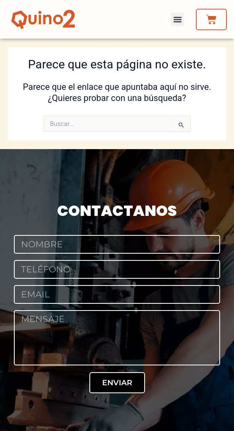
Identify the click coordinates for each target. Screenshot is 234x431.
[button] (177, 19)
